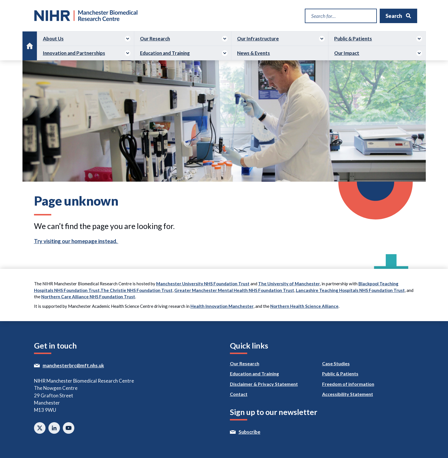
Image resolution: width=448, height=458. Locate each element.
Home (29, 42)
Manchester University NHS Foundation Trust (202, 283)
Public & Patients (353, 39)
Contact (238, 394)
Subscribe (262, 432)
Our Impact (346, 53)
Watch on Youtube (68, 428)
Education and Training (165, 53)
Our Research (155, 39)
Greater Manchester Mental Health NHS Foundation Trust (234, 290)
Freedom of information (348, 384)
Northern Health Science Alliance (304, 306)
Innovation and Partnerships (74, 53)
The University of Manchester (289, 283)
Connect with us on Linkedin (54, 428)
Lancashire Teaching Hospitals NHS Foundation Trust (350, 290)
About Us (53, 39)
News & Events (253, 53)
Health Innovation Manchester (222, 306)
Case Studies (336, 363)
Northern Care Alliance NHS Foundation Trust (88, 296)
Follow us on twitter (40, 428)
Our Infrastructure (258, 39)
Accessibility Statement (347, 394)
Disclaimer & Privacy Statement (264, 384)
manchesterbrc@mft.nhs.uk (85, 365)
